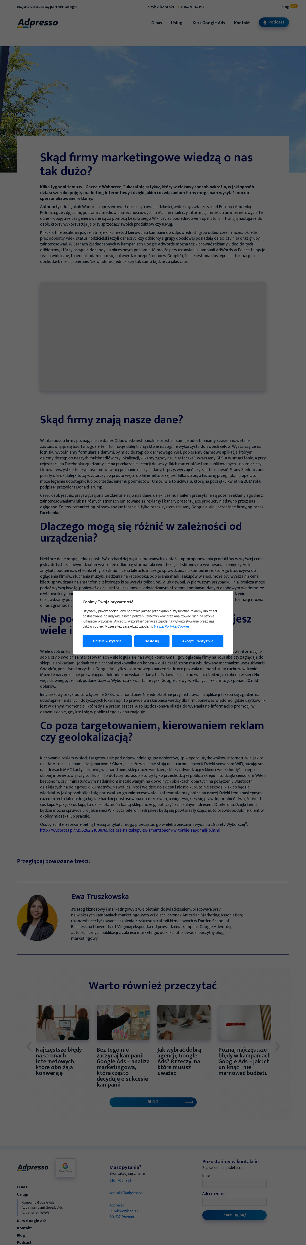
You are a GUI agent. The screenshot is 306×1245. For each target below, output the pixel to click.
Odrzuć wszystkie (107, 641)
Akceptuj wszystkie (197, 641)
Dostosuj (152, 641)
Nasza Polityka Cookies (172, 626)
